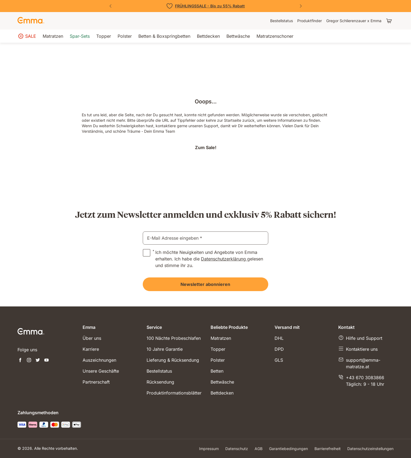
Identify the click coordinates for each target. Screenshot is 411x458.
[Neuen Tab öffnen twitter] (37, 360)
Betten (217, 371)
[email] (205, 238)
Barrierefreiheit (327, 448)
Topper (218, 349)
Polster (218, 360)
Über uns (92, 338)
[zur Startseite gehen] (31, 21)
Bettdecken (222, 393)
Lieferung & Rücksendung (173, 360)
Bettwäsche (222, 382)
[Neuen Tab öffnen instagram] (29, 360)
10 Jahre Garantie (165, 349)
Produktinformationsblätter (174, 393)
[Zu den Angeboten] (206, 6)
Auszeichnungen (99, 360)
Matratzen (221, 338)
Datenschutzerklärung (224, 259)
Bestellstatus (159, 371)
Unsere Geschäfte (101, 371)
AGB (259, 448)
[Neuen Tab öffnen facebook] (20, 360)
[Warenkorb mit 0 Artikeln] (389, 21)
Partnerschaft (96, 382)
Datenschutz (236, 448)
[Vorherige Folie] (110, 6)
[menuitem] (281, 21)
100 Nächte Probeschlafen (174, 338)
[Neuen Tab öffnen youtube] (46, 360)
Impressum (209, 448)
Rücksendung (160, 382)
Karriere (91, 349)
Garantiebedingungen (288, 448)
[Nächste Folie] (301, 6)
